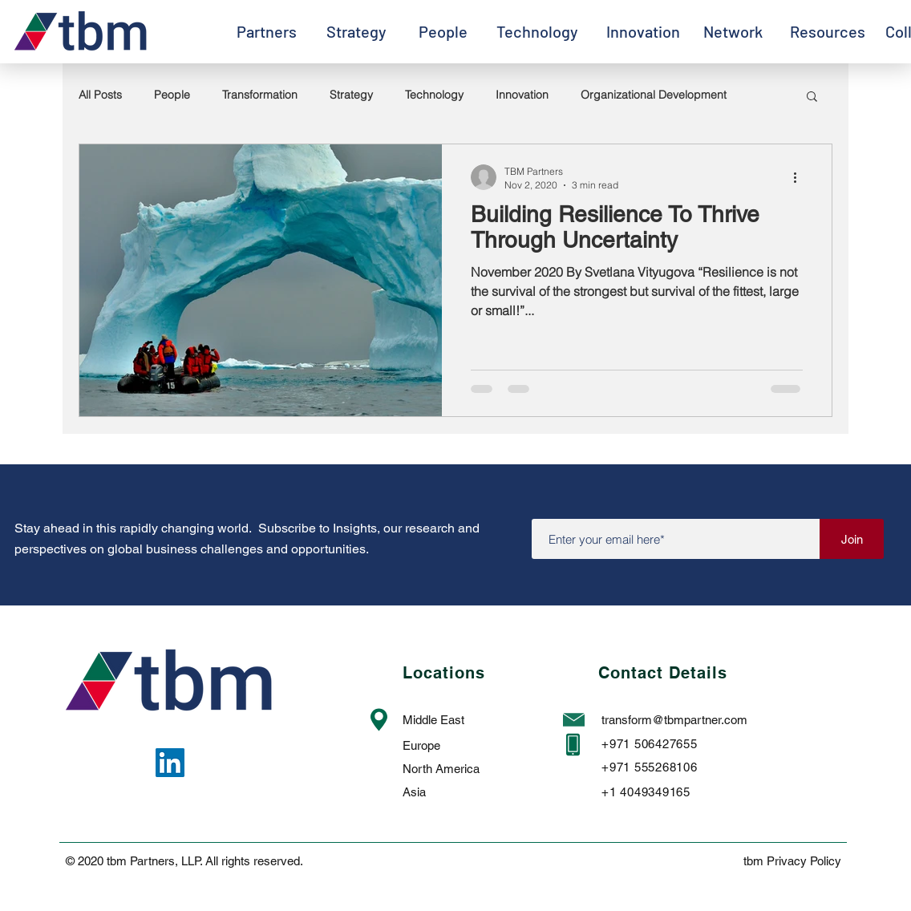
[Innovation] (643, 31)
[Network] (732, 31)
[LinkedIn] (170, 762)
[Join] (852, 539)
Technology (434, 94)
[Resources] (828, 31)
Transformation (260, 94)
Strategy (351, 94)
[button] (812, 97)
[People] (443, 31)
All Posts (100, 94)
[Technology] (537, 31)
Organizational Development (654, 94)
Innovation (522, 94)
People (172, 94)
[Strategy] (356, 31)
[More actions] (800, 177)
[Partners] (266, 31)
